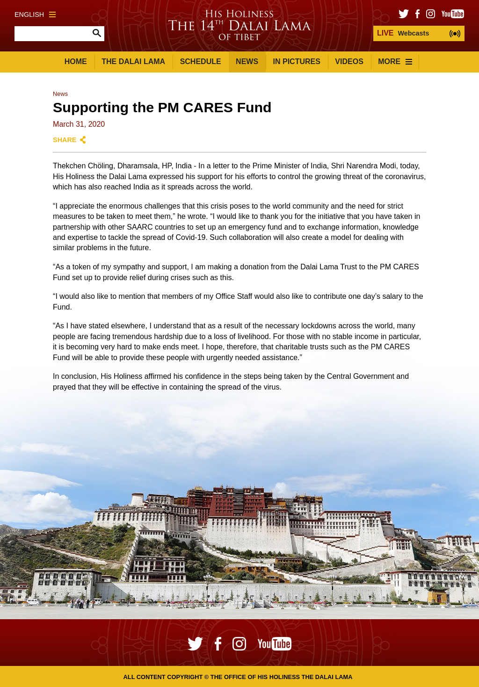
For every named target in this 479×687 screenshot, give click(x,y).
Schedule (200, 61)
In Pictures (296, 61)
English (35, 14)
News (247, 61)
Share (64, 140)
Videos (349, 61)
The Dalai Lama (133, 61)
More (395, 61)
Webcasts (403, 33)
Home (76, 61)
